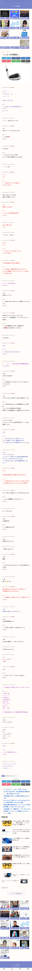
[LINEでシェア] (16, 61)
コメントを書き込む (16, 893)
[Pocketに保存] (6, 61)
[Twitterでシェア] (6, 58)
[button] (25, 61)
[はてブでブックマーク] (25, 58)
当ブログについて (16, 966)
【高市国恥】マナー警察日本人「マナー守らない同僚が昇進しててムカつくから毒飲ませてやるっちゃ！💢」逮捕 (16, 811)
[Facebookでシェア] (16, 58)
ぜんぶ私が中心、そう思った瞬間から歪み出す (15, 789)
